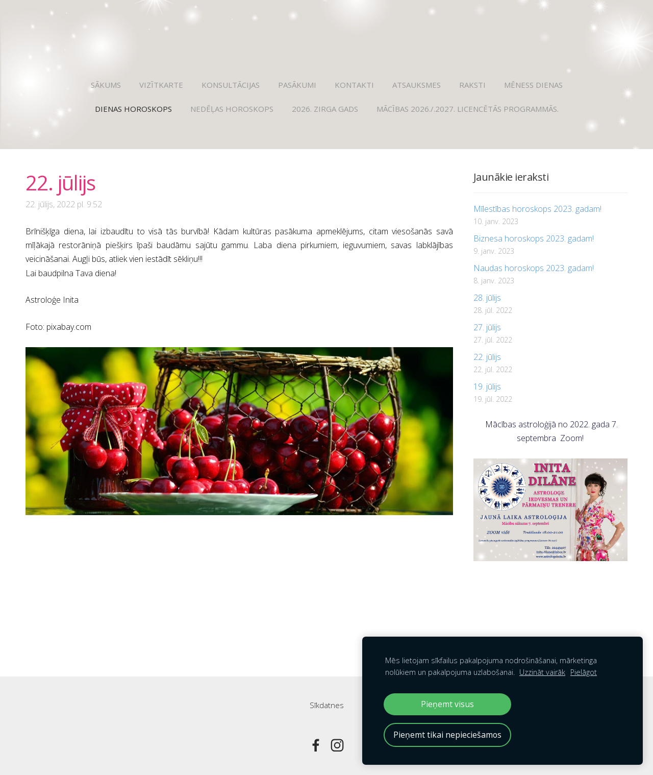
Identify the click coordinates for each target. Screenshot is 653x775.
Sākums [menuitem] (106, 85)
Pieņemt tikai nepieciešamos (447, 734)
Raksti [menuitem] (472, 85)
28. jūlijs (487, 297)
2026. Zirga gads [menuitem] (325, 109)
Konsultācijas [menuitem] (231, 85)
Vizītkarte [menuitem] (161, 85)
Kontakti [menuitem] (354, 85)
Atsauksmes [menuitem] (416, 85)
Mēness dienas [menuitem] (533, 85)
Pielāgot (583, 672)
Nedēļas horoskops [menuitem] (231, 109)
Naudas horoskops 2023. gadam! (533, 268)
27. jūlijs (487, 327)
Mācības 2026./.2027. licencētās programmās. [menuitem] (467, 109)
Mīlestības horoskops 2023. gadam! (537, 208)
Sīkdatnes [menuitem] (327, 705)
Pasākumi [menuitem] (297, 85)
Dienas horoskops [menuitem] (133, 109)
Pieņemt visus (447, 704)
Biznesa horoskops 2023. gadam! (533, 238)
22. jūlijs (487, 356)
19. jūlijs (487, 386)
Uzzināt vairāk (542, 672)
